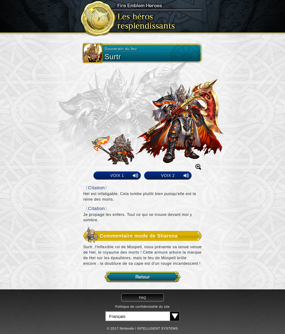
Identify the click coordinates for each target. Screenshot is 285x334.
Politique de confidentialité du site (142, 306)
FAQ (142, 297)
